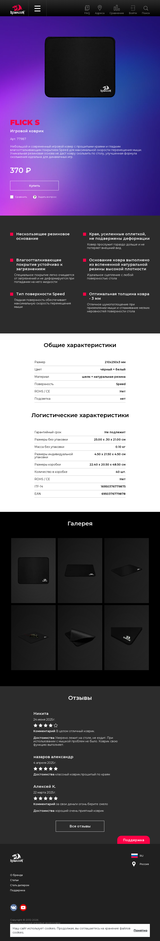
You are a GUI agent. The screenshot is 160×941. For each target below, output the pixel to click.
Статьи (14, 880)
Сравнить (21, 196)
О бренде (16, 875)
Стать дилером (19, 885)
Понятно (140, 930)
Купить (34, 186)
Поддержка (17, 890)
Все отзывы (80, 826)
